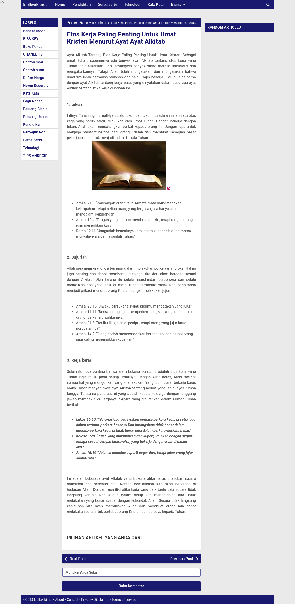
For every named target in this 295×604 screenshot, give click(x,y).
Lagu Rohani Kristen (39, 101)
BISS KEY (30, 39)
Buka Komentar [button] (131, 586)
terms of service (124, 600)
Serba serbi (107, 4)
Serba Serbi (32, 140)
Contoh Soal (33, 62)
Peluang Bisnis (35, 109)
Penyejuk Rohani (36, 132)
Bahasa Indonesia (37, 31)
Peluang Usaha (35, 117)
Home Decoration (37, 85)
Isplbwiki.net (35, 4)
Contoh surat (33, 70)
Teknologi (132, 4)
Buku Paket (32, 46)
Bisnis (179, 4)
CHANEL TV (33, 54)
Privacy (86, 600)
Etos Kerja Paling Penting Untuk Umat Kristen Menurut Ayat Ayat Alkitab (121, 37)
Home (60, 4)
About (59, 600)
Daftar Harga (33, 78)
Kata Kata (156, 4)
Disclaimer (101, 600)
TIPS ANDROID (35, 156)
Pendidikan (81, 4)
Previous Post (181, 559)
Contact (72, 600)
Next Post (78, 559)
